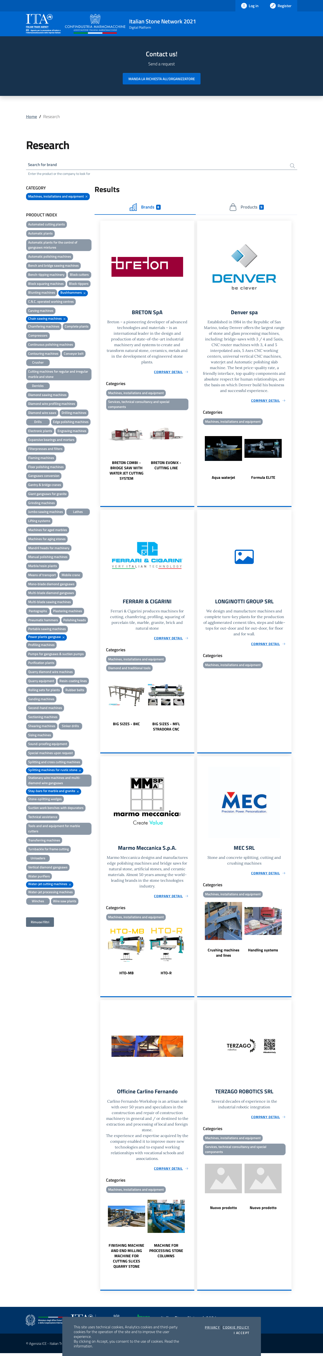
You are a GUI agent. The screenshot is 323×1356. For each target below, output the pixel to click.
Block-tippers (79, 284)
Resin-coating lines (73, 681)
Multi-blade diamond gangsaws (51, 593)
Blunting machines (41, 293)
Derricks (38, 386)
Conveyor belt (74, 354)
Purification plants (41, 663)
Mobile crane (71, 575)
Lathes (78, 512)
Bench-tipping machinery (46, 275)
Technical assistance (42, 817)
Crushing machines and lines (223, 954)
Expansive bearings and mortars (51, 440)
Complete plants (77, 326)
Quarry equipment (41, 681)
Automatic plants (40, 233)
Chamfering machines (43, 326)
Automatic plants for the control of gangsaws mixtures (52, 245)
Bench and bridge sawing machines (53, 266)
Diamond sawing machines (47, 395)
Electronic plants (40, 431)
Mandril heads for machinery (48, 548)
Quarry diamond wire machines (50, 672)
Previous (102, 448)
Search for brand (43, 165)
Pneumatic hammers (43, 620)
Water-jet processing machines (50, 892)
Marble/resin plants (42, 566)
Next (192, 448)
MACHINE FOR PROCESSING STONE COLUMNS (166, 1253)
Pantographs (38, 611)
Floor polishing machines (46, 467)
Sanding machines (41, 699)
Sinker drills (70, 726)
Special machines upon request (50, 753)
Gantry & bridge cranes (44, 485)
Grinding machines (41, 503)
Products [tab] (246, 208)
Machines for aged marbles (47, 530)
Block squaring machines (46, 284)
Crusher (38, 362)
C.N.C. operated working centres (51, 302)
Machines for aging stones (47, 539)
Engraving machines (72, 431)
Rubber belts (74, 690)
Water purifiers (39, 876)
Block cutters (79, 275)
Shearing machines (41, 726)
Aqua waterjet (223, 478)
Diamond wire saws (42, 413)
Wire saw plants (64, 901)
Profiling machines (41, 645)
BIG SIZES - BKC (126, 726)
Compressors (38, 336)
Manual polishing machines (48, 557)
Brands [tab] (145, 208)
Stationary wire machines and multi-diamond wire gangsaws (54, 781)
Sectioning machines (43, 717)
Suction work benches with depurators (56, 808)
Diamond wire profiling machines (51, 404)
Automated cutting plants (46, 224)
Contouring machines (43, 354)
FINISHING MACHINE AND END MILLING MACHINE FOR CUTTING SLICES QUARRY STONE (126, 1258)
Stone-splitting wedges (45, 799)
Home (31, 116)
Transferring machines (44, 840)
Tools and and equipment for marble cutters (54, 829)
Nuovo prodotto (223, 1211)
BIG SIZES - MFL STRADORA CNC (166, 728)
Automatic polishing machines (49, 257)
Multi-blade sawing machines (49, 602)
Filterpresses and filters (45, 449)
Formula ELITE (263, 478)
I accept (241, 1333)
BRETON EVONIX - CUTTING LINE (166, 466)
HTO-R (166, 975)
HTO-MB (126, 975)
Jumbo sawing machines (45, 512)
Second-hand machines (45, 708)
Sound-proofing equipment (47, 744)
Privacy (212, 1327)
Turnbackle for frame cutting (48, 849)
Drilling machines (74, 413)
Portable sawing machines (47, 629)
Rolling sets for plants (44, 690)
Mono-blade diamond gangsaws (51, 584)
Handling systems (263, 952)
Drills (38, 422)
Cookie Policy (236, 1327)
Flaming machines (41, 458)
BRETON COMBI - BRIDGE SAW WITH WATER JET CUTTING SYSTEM (126, 472)
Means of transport (42, 575)
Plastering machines (67, 611)
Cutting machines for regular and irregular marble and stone (58, 375)
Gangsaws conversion (43, 476)
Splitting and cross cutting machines (54, 762)
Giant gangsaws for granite (47, 494)
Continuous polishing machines (50, 345)
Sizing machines (39, 735)
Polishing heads (74, 620)
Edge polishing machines (71, 422)
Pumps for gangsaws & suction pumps (56, 654)
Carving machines (40, 311)
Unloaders (38, 858)
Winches (38, 901)
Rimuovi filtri (40, 922)
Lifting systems (39, 521)
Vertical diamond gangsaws (48, 867)
